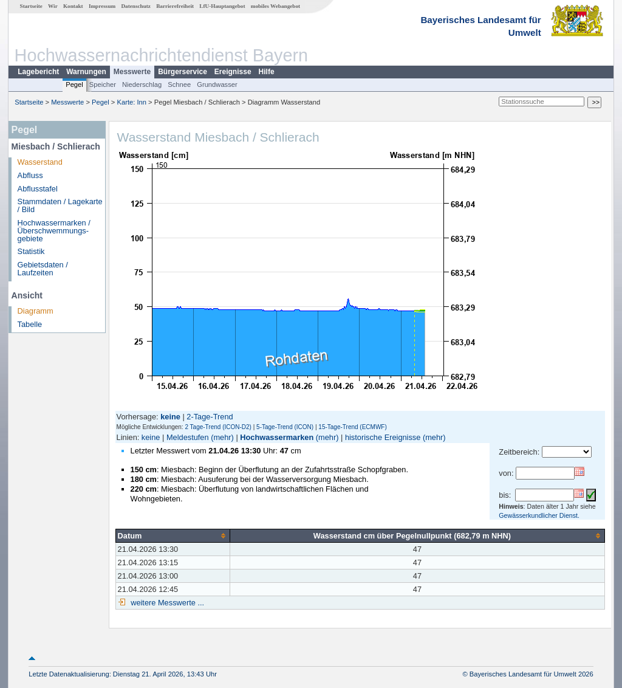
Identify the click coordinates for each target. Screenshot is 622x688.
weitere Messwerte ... (166, 602)
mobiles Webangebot (275, 6)
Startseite (31, 6)
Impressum (102, 6)
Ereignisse (232, 71)
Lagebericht (38, 71)
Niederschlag (142, 84)
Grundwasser (217, 84)
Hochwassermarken (276, 437)
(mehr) (222, 437)
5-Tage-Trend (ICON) (284, 427)
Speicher (102, 84)
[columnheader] (172, 535)
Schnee (179, 84)
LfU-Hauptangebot (222, 6)
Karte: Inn (132, 102)
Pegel (74, 84)
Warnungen (86, 71)
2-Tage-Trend (209, 416)
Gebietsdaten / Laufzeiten (43, 268)
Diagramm (35, 310)
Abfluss (30, 175)
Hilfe (267, 71)
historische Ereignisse (382, 437)
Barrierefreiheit (175, 6)
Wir (53, 6)
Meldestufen (187, 437)
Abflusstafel (38, 188)
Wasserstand (40, 162)
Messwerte (132, 71)
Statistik (31, 251)
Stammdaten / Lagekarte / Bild (60, 205)
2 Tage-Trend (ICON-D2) (218, 427)
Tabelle (30, 324)
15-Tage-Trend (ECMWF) (352, 427)
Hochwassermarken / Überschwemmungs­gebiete (54, 230)
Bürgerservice (182, 71)
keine (151, 437)
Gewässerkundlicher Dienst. (539, 515)
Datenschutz (136, 6)
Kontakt (73, 6)
